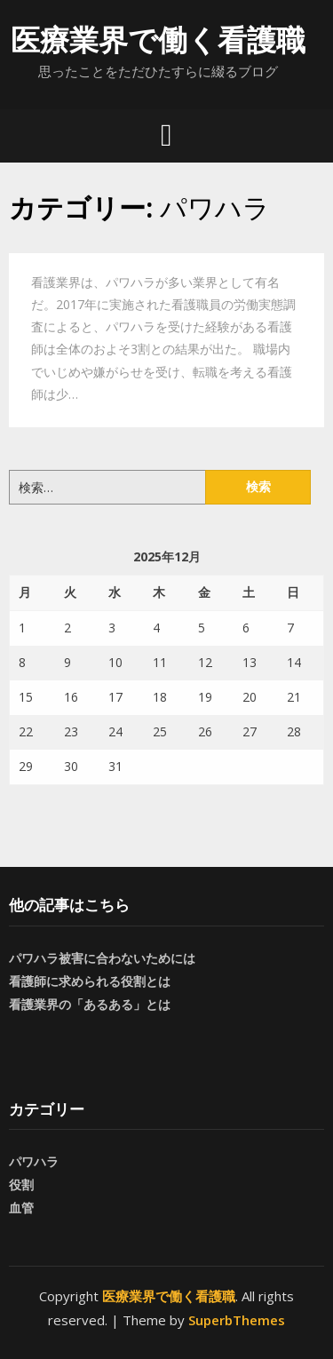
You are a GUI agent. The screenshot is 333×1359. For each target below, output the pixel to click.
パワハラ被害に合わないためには (102, 958)
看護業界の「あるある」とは (89, 1004)
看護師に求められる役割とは (89, 981)
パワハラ (34, 1161)
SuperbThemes (236, 1320)
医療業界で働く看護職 (158, 40)
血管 (21, 1207)
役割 (21, 1184)
